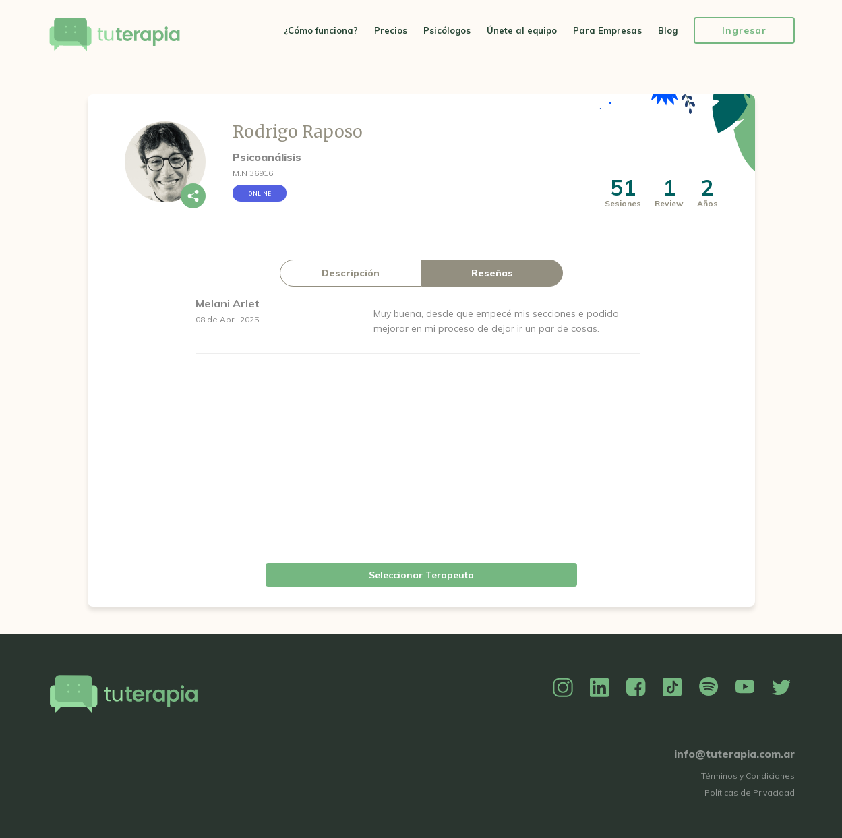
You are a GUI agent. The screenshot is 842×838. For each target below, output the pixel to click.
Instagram (562, 687)
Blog (668, 30)
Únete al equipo (522, 30)
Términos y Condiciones (748, 776)
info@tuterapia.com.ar (734, 753)
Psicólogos (447, 30)
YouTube (744, 687)
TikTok (672, 687)
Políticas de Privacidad (749, 792)
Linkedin (599, 687)
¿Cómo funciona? (321, 30)
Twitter (781, 687)
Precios (390, 30)
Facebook (635, 687)
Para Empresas (607, 30)
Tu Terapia (114, 35)
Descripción (351, 273)
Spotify (708, 687)
